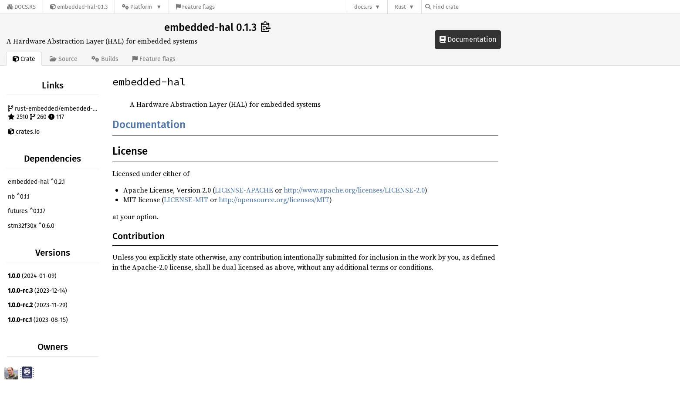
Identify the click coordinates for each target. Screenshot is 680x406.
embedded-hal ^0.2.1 (36, 182)
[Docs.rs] (21, 7)
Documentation (468, 39)
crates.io (24, 131)
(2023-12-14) (37, 290)
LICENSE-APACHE (244, 190)
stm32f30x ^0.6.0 (31, 226)
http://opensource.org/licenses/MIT (274, 199)
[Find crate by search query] (468, 7)
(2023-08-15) (38, 320)
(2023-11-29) (38, 305)
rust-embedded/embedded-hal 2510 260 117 (54, 113)
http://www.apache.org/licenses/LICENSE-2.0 (354, 190)
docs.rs (363, 6)
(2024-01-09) (32, 276)
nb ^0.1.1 (19, 196)
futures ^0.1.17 (26, 211)
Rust (400, 6)
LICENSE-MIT (186, 199)
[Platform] (142, 7)
